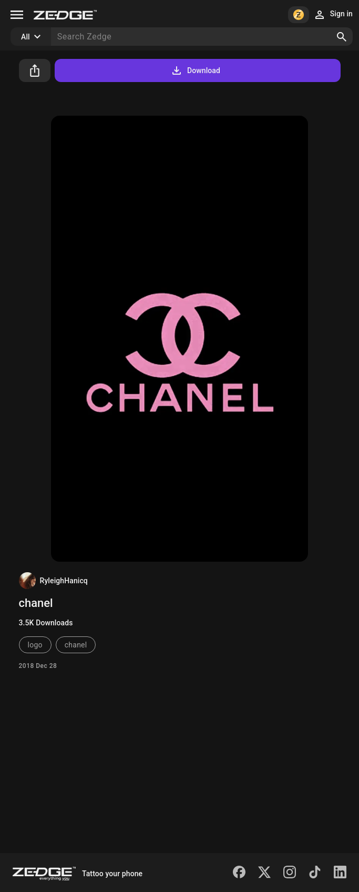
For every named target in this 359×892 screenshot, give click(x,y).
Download (195, 70)
